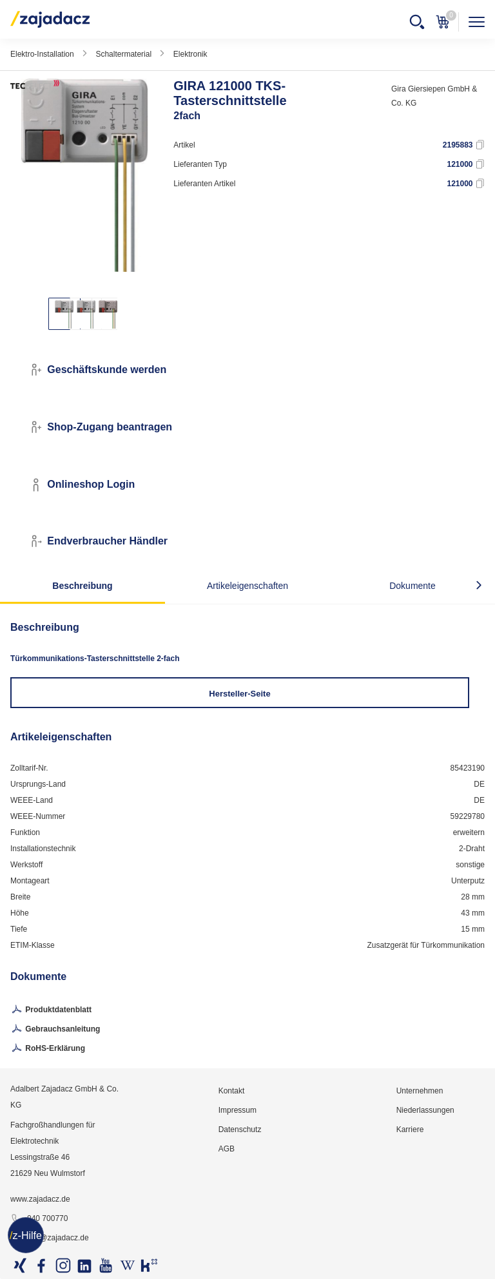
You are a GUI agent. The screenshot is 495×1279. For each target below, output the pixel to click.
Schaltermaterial (123, 54)
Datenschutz (240, 1129)
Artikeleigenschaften (247, 586)
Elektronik (190, 54)
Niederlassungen (425, 1110)
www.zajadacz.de (40, 1199)
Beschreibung (82, 586)
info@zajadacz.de (49, 1238)
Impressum (237, 1110)
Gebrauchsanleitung (55, 1029)
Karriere (410, 1129)
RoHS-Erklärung (47, 1049)
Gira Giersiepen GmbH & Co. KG (434, 96)
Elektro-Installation (42, 54)
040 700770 (39, 1219)
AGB (226, 1148)
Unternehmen (419, 1090)
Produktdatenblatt (51, 1010)
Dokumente (412, 586)
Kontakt (231, 1090)
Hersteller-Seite (239, 693)
